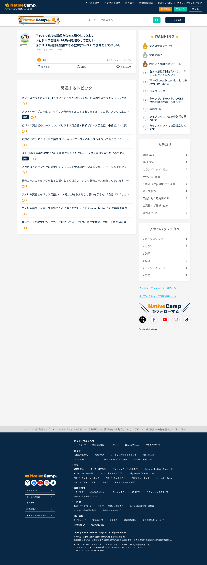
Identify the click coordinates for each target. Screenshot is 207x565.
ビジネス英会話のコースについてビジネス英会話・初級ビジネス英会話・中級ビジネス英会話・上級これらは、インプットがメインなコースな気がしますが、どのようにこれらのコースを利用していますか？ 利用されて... (75, 125)
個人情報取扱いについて (153, 520)
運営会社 (97, 520)
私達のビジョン (98, 524)
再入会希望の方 (132, 445)
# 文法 (146, 275)
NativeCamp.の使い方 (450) (159, 184)
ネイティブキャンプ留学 (189, 2)
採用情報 (79, 524)
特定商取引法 (130, 520)
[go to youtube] (40, 483)
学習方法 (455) (151, 177)
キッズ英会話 (92, 2)
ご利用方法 (99, 454)
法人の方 (129, 2)
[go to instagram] (47, 483)
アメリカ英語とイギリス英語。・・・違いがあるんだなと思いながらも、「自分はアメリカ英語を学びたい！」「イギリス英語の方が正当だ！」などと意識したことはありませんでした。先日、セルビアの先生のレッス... (76, 194)
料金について (149, 454)
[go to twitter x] (27, 483)
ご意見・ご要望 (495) (155, 205)
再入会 (195, 9)
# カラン (147, 246)
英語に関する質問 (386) (156, 198)
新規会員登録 (98, 445)
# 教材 (146, 261)
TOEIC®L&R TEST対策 (83, 473)
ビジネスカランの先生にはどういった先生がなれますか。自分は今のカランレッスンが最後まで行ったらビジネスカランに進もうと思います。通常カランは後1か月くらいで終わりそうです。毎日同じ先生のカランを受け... (76, 98)
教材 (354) (149, 162)
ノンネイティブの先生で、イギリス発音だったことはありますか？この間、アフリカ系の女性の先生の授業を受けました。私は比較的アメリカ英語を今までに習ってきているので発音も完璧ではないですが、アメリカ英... (75, 111)
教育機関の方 (146, 2)
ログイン (180, 9)
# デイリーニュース (154, 268)
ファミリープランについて (85, 459)
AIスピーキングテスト (115, 477)
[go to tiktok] (53, 483)
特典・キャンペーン (83, 505)
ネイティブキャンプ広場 (84, 482)
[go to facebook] (34, 483)
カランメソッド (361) (155, 169)
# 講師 (146, 253)
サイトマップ (80, 520)
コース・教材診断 (98, 468)
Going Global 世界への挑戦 (142, 505)
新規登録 (165, 9)
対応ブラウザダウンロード (116, 459)
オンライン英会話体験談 (85, 510)
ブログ (105, 482)
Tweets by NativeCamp (148, 329)
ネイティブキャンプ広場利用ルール (157, 296)
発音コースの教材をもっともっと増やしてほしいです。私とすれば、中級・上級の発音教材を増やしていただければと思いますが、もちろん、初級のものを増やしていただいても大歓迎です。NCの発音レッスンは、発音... (75, 222)
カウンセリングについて (157, 491)
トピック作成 (175, 20)
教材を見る (79, 468)
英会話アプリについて (144, 459)
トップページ (80, 445)
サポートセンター (111, 510)
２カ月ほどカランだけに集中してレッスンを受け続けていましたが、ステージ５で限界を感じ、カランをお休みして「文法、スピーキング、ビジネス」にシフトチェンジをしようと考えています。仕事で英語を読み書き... (75, 167)
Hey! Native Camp (164, 477)
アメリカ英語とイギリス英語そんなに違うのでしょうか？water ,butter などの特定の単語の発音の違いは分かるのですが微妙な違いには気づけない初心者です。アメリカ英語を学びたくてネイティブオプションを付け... (76, 208)
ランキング (79, 491)
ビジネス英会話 (112, 2)
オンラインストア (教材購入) (125, 468)
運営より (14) (150, 213)
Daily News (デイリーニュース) (142, 473)
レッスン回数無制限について (123, 454)
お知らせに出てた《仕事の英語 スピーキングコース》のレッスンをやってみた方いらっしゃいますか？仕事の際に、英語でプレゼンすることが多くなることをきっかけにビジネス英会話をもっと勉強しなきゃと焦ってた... (76, 139)
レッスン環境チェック (111, 473)
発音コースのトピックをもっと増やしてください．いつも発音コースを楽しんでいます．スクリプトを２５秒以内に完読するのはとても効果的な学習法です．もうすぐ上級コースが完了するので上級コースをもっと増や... (75, 180)
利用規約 (113, 520)
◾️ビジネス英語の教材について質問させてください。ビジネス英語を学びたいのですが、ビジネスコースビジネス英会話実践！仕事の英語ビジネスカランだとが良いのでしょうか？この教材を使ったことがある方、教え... (76, 153)
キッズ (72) (149, 191)
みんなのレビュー (98, 491)
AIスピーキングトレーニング (86, 477)
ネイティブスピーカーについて (126, 491)
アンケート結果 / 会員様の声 (110, 505)
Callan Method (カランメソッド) (159, 468)
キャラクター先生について (85, 496)
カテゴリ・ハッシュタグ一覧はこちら (158, 287)
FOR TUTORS (165, 2)
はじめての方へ (81, 454)
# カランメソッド (153, 239)
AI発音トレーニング (141, 477)
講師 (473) (149, 155)
